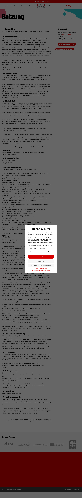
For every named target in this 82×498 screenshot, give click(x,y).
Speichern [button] (41, 261)
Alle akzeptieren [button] (41, 257)
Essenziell (33, 251)
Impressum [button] (48, 270)
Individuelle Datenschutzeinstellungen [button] (41, 268)
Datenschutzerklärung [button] (41, 270)
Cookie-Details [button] (34, 270)
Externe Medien (46, 251)
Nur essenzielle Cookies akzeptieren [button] (41, 265)
